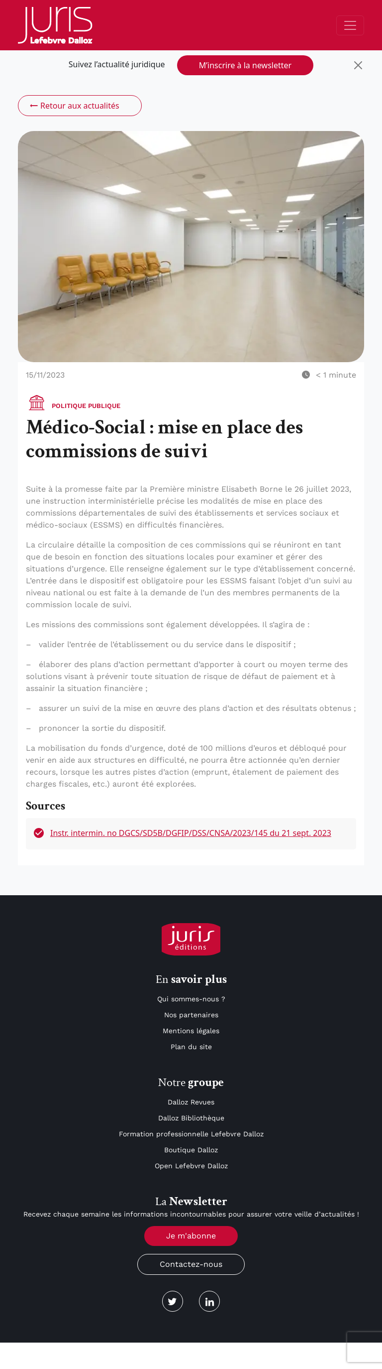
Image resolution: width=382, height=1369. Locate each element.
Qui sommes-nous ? (191, 999)
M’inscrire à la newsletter (245, 65)
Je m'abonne (191, 1235)
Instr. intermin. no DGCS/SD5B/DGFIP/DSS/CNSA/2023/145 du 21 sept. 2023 (190, 832)
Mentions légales (191, 1031)
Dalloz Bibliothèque (191, 1118)
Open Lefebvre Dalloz (191, 1166)
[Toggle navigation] (350, 25)
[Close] (358, 65)
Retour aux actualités (73, 106)
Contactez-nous (191, 1264)
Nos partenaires (191, 1015)
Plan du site (191, 1047)
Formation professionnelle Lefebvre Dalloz (191, 1134)
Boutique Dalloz (191, 1150)
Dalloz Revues (191, 1102)
